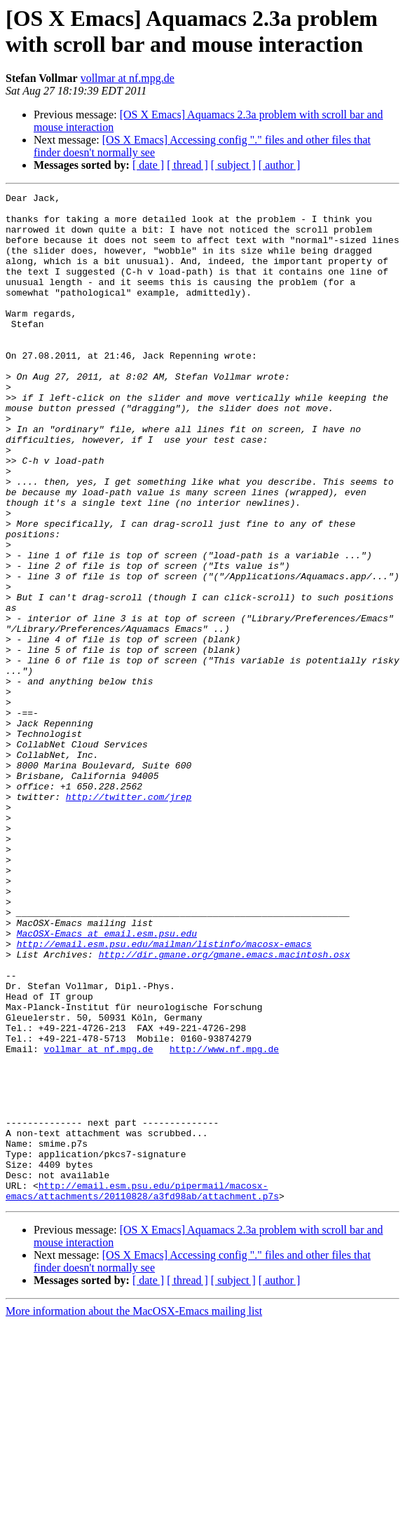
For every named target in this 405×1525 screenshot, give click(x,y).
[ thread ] (187, 165)
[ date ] (148, 165)
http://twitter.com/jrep (128, 918)
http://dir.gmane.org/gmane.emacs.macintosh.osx (224, 1107)
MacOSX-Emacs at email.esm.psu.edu (107, 1082)
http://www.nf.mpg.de (224, 1221)
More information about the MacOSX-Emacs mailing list (134, 1513)
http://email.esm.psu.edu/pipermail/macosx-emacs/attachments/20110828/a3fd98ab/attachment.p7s (142, 1391)
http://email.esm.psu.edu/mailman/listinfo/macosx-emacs (164, 1095)
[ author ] (280, 165)
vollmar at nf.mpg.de (127, 78)
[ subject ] (233, 165)
